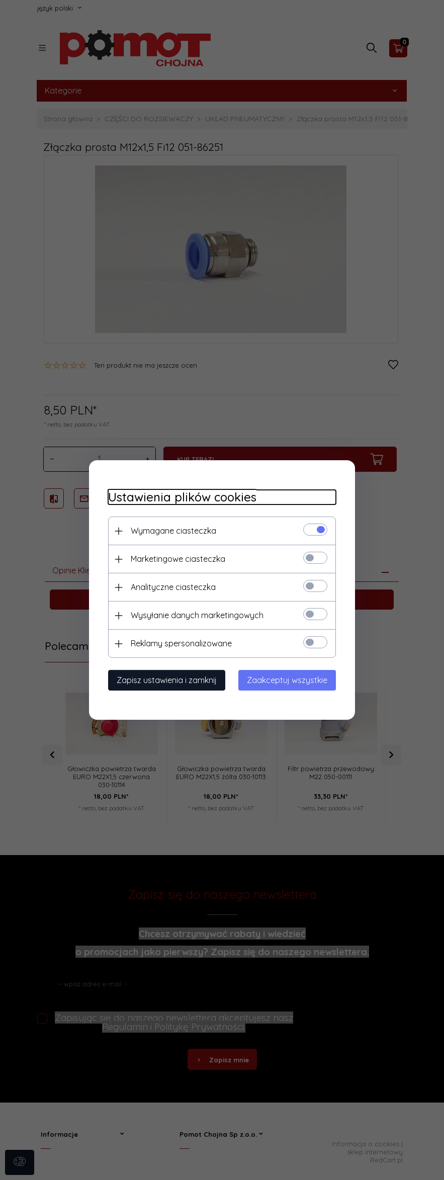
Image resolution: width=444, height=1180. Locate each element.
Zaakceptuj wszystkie (289, 680)
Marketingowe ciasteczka (176, 559)
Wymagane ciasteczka (172, 531)
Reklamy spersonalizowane (179, 643)
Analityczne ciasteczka (171, 587)
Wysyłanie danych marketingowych (195, 615)
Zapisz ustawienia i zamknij (165, 680)
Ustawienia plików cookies (181, 497)
